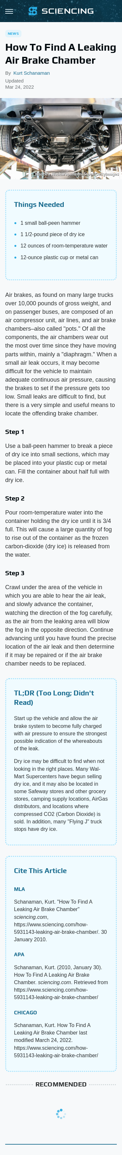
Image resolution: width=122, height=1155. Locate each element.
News (13, 33)
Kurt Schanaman (31, 73)
